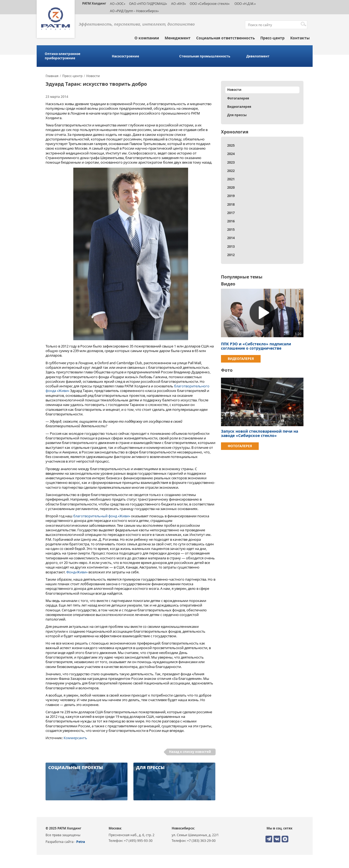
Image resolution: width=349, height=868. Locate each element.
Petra (80, 841)
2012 (231, 255)
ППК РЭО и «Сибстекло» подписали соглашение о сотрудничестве (256, 346)
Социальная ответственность (225, 37)
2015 (231, 229)
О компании (146, 37)
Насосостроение (125, 56)
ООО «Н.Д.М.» (245, 3)
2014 (231, 238)
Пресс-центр (272, 37)
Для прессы (237, 115)
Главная (52, 76)
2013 (231, 246)
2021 (231, 179)
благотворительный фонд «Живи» (101, 516)
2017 (231, 213)
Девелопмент (257, 56)
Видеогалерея (239, 106)
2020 (231, 187)
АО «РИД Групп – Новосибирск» (134, 11)
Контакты (300, 37)
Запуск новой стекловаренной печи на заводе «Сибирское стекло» (259, 433)
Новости (93, 76)
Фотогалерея (238, 98)
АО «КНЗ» (178, 3)
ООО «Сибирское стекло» (210, 3)
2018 (231, 204)
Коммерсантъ (75, 737)
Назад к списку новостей (190, 751)
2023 (231, 162)
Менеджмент (178, 37)
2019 (231, 196)
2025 (231, 145)
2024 (231, 153)
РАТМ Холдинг (94, 3)
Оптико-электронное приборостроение (62, 56)
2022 (231, 170)
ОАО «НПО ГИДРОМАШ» (148, 3)
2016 (231, 221)
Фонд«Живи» (77, 572)
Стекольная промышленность (204, 56)
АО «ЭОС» (117, 3)
